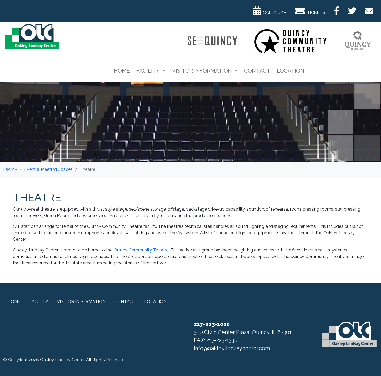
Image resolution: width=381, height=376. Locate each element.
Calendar (270, 10)
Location (290, 71)
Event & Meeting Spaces (48, 169)
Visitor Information (202, 71)
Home (122, 71)
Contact (257, 71)
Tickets (310, 10)
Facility (148, 71)
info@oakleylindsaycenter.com (232, 348)
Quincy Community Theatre (140, 250)
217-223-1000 (212, 324)
